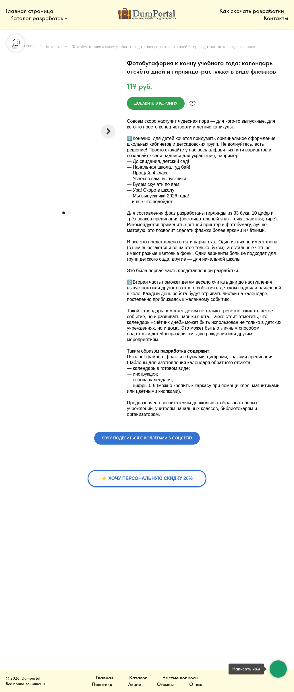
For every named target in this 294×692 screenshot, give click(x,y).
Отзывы (165, 684)
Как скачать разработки (251, 10)
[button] (147, 438)
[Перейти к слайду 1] (63, 213)
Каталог (53, 46)
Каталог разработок (36, 18)
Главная (105, 678)
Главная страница (29, 10)
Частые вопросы (180, 678)
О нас (195, 684)
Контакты (276, 18)
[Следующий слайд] (108, 131)
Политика (102, 684)
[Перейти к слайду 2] (69, 213)
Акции (134, 684)
